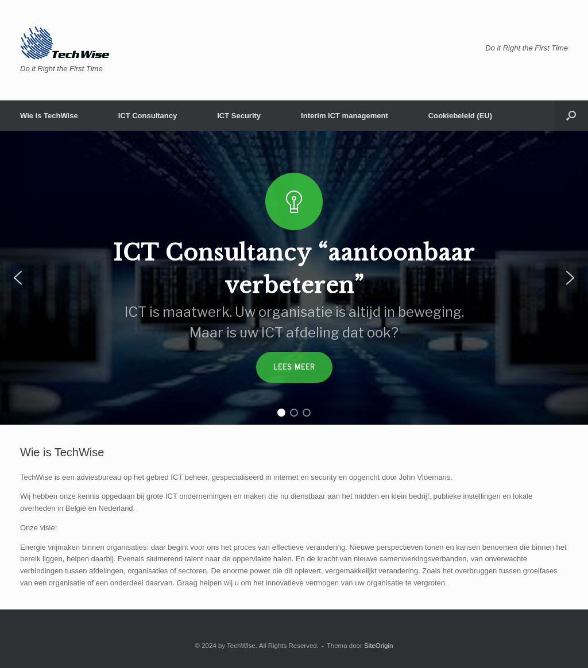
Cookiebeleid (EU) (460, 115)
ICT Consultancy (147, 115)
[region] (294, 278)
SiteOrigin (378, 645)
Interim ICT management (344, 115)
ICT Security (239, 115)
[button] (571, 115)
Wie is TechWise (49, 115)
